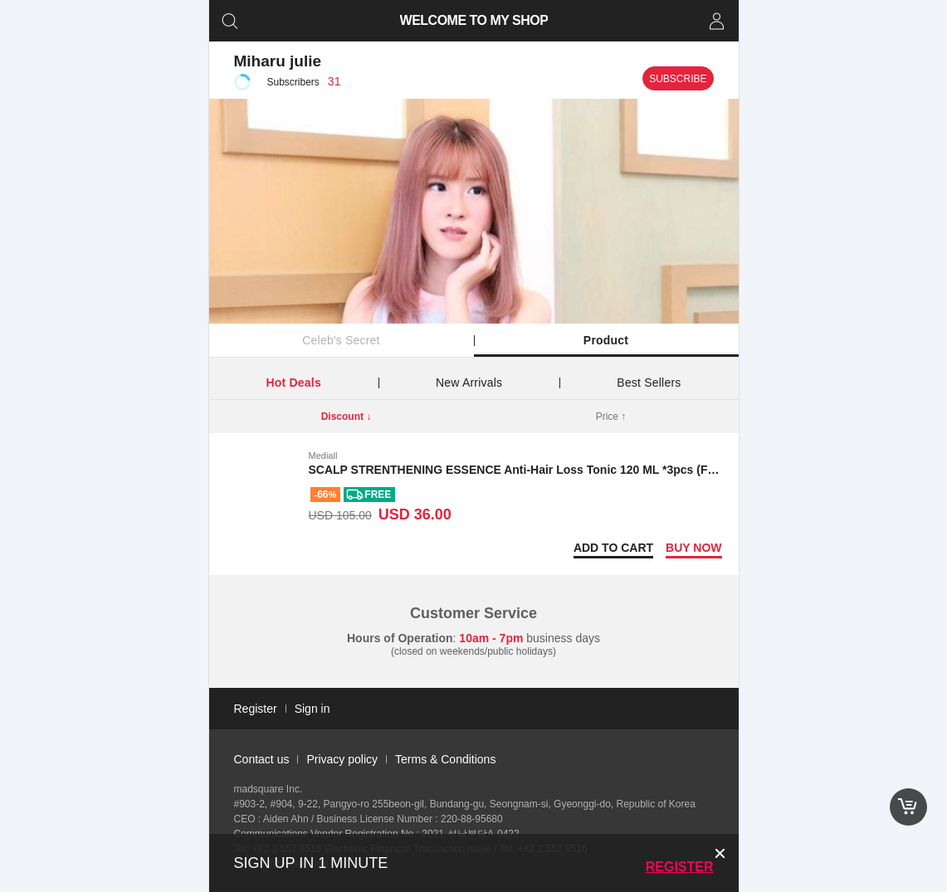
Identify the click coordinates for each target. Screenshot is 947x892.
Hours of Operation (400, 638)
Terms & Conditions (445, 759)
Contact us (262, 759)
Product (605, 340)
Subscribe (677, 79)
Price (611, 416)
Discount (346, 416)
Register (680, 867)
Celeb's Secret (340, 340)
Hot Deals (293, 382)
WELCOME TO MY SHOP (473, 20)
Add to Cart (613, 547)
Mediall (323, 456)
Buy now (693, 547)
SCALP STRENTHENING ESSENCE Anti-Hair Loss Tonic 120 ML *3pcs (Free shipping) (545, 469)
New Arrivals (469, 382)
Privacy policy (342, 759)
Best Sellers (649, 382)
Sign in (312, 708)
